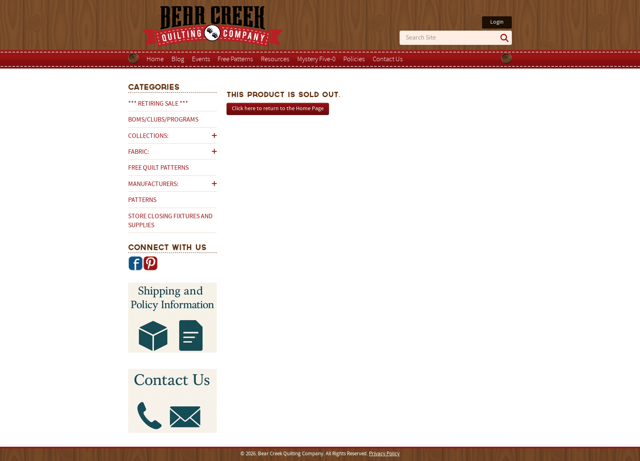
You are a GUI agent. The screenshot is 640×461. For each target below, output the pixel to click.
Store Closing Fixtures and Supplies (170, 221)
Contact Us (388, 59)
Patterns (142, 200)
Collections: (148, 136)
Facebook (135, 263)
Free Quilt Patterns (158, 168)
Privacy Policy (384, 454)
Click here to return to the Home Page (278, 109)
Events (201, 59)
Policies (354, 59)
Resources (275, 59)
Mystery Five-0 (316, 59)
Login (497, 22)
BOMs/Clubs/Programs (163, 120)
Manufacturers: (153, 184)
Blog (177, 59)
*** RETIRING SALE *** (158, 104)
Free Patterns (235, 59)
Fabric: (138, 152)
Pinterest (150, 263)
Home (155, 59)
